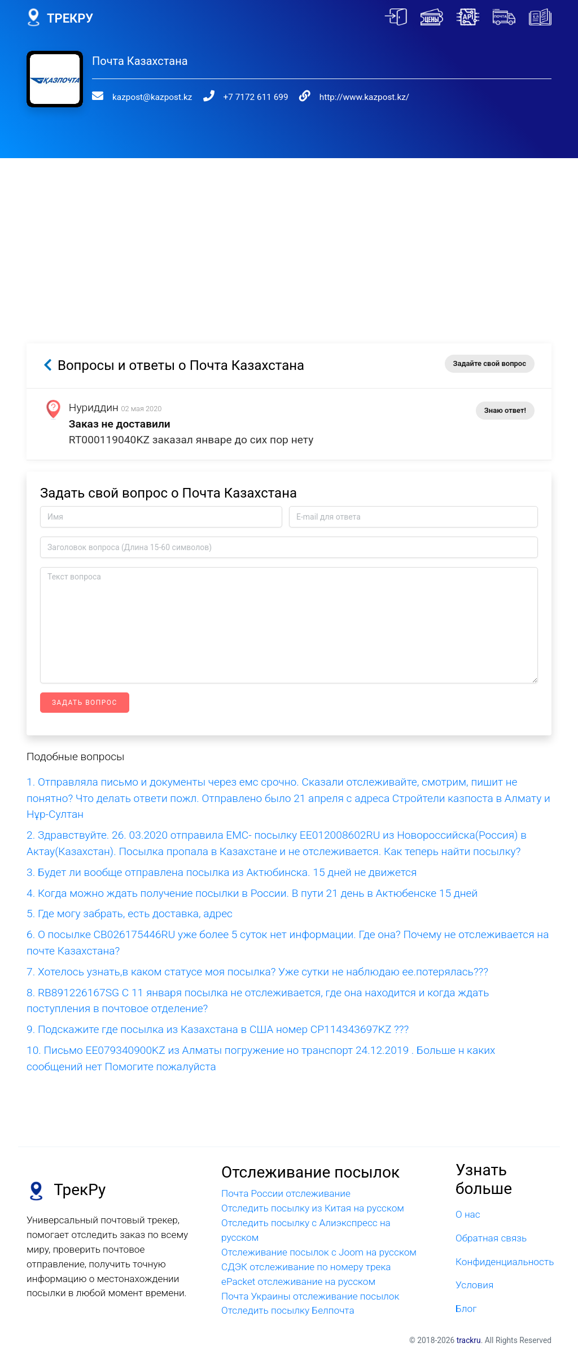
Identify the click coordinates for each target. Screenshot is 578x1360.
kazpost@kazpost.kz (152, 97)
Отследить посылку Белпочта (287, 1310)
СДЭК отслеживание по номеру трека (306, 1266)
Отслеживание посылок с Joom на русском (319, 1252)
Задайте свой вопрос (489, 363)
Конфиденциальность (503, 1261)
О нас (468, 1214)
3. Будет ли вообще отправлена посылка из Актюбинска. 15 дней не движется (222, 872)
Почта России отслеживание (286, 1193)
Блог (466, 1308)
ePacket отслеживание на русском (298, 1281)
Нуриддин (94, 407)
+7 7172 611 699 (256, 97)
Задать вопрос (84, 703)
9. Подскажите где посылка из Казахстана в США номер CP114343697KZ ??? (218, 1029)
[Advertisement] (289, 237)
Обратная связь (491, 1238)
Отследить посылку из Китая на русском (312, 1208)
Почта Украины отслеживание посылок (310, 1296)
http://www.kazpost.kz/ (364, 97)
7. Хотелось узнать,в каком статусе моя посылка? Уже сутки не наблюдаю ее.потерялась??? (257, 971)
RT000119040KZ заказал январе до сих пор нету (191, 439)
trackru (469, 1340)
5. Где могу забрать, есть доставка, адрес (130, 913)
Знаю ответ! (505, 410)
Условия (474, 1285)
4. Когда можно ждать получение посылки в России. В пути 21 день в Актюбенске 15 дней (252, 893)
